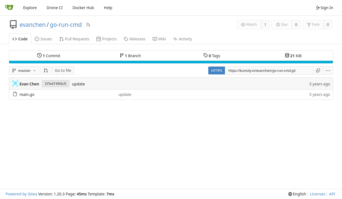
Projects (106, 38)
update (78, 84)
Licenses (317, 194)
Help (108, 7)
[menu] (328, 70)
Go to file (63, 70)
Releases (134, 38)
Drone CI (55, 7)
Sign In (324, 7)
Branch (130, 55)
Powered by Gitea (21, 194)
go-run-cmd (66, 24)
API (332, 194)
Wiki (159, 38)
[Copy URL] (318, 70)
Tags (211, 55)
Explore (30, 7)
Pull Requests (74, 38)
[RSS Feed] (88, 24)
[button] (46, 70)
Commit (48, 55)
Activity (182, 38)
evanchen (33, 24)
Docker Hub (83, 7)
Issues (43, 38)
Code (20, 38)
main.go (27, 94)
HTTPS (216, 70)
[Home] (9, 7)
